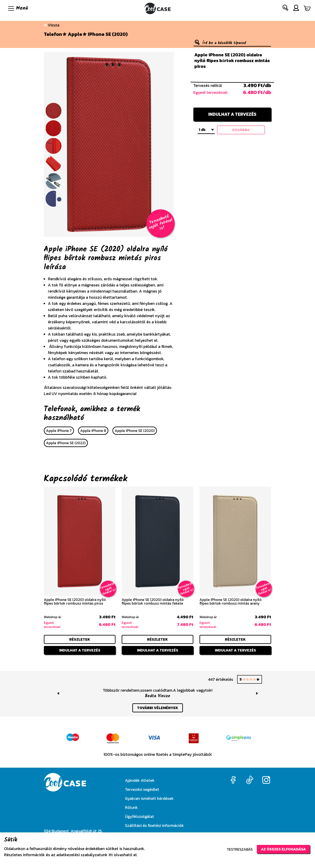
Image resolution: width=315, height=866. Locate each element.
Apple (75, 34)
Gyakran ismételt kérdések (149, 798)
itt (111, 855)
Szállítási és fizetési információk (154, 825)
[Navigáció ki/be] (17, 8)
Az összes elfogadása (283, 849)
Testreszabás (240, 849)
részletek (79, 639)
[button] (285, 8)
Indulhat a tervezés (232, 114)
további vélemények (157, 708)
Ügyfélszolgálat (139, 816)
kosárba (241, 130)
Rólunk (131, 807)
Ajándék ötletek (140, 780)
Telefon (53, 34)
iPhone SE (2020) (108, 34)
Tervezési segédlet (142, 789)
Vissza (51, 25)
